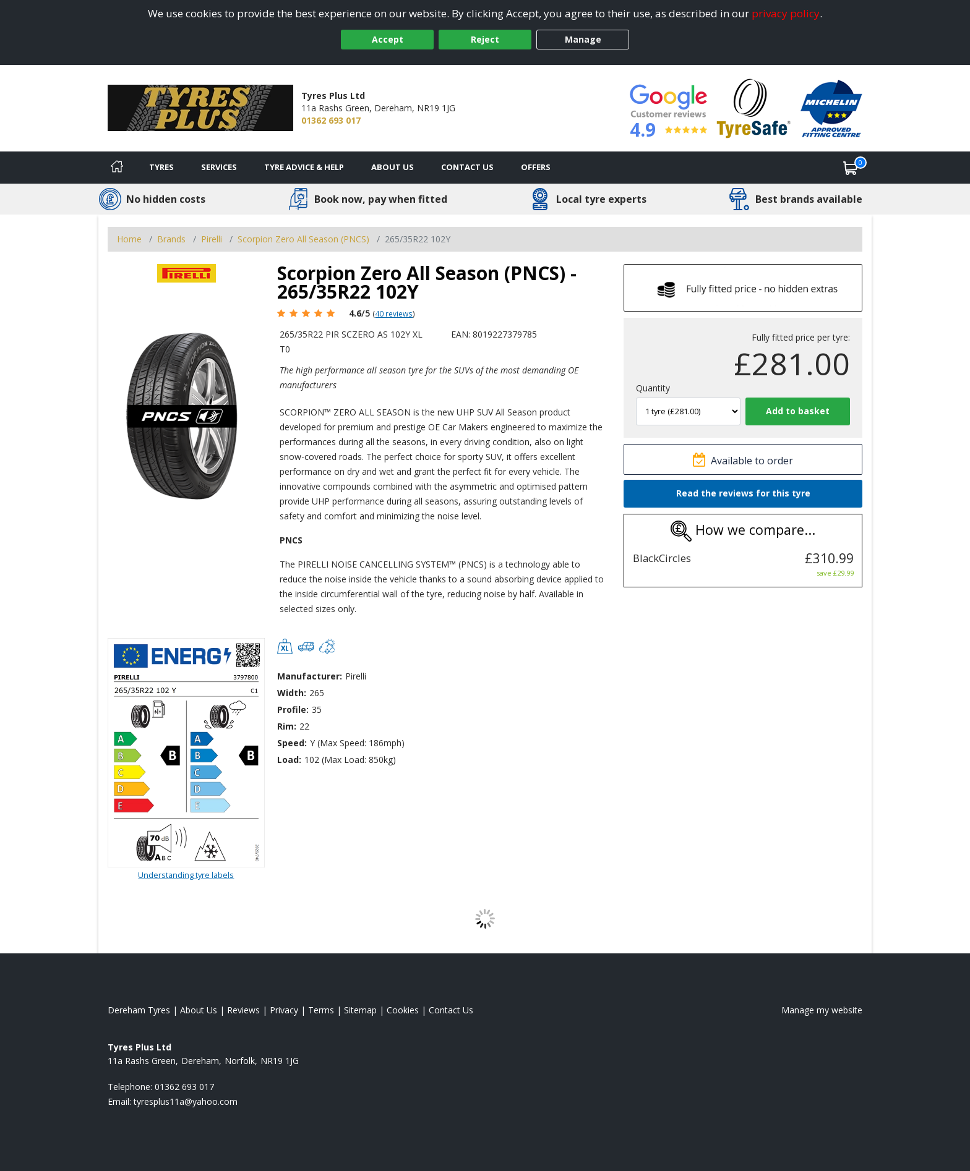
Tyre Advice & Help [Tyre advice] (304, 166)
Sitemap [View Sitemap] (360, 1010)
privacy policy (786, 13)
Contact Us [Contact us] (467, 166)
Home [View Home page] (129, 239)
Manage (583, 39)
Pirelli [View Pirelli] (211, 239)
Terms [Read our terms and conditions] (321, 1010)
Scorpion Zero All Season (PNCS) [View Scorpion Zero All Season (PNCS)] (303, 239)
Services (219, 166)
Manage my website (821, 1010)
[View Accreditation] (754, 107)
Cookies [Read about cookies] (403, 1010)
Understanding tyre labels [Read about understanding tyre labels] (186, 874)
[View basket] (851, 167)
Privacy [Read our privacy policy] (284, 1010)
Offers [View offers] (536, 166)
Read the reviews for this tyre (743, 493)
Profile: (293, 709)
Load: (289, 759)
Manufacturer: (309, 676)
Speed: (292, 743)
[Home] (116, 167)
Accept (387, 39)
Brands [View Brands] (171, 239)
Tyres (161, 166)
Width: (291, 693)
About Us (392, 166)
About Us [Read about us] (198, 1010)
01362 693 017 (331, 120)
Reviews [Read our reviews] (243, 1010)
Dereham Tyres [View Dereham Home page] (139, 1010)
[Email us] (186, 1101)
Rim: (286, 726)
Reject (485, 39)
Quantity (653, 388)
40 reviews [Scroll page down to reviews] (394, 313)
